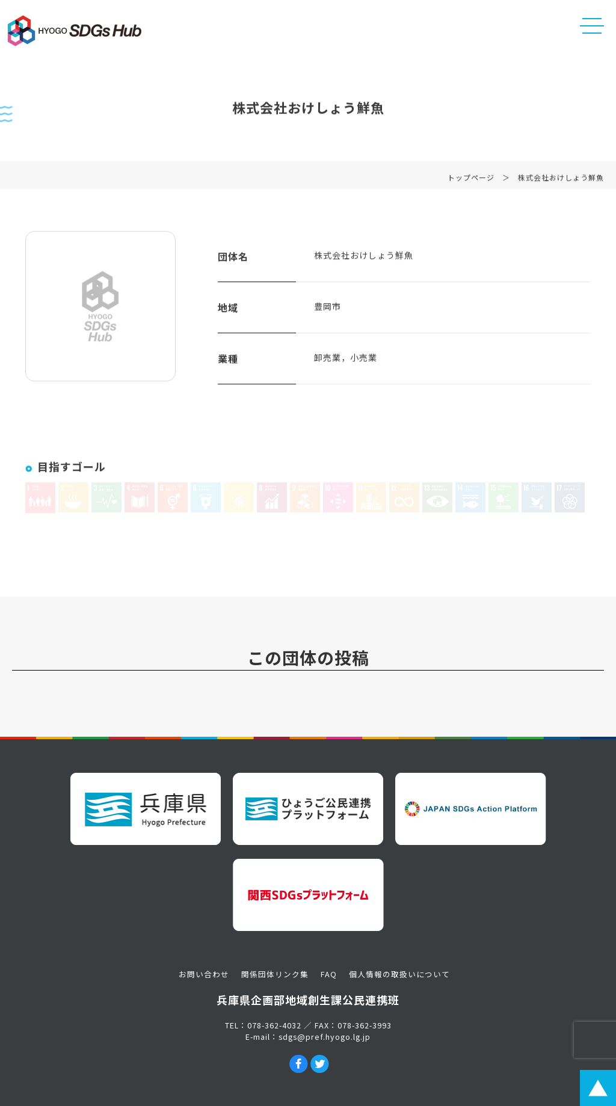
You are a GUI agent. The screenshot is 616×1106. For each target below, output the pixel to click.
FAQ (329, 974)
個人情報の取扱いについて (399, 974)
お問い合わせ (204, 974)
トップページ (471, 181)
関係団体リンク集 (275, 974)
